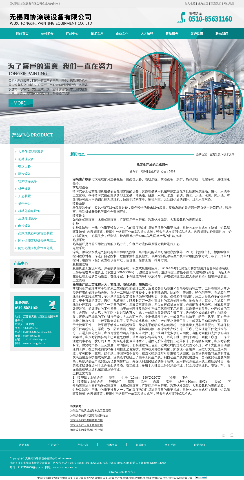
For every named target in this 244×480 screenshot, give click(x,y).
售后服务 (172, 33)
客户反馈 (197, 33)
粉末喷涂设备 (27, 181)
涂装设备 (102, 478)
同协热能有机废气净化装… (37, 248)
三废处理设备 (27, 218)
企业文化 (122, 33)
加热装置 (24, 196)
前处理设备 (26, 159)
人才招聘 (147, 33)
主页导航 (215, 154)
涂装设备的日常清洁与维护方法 (89, 415)
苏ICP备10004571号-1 (122, 471)
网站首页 (22, 33)
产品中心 (72, 33)
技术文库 (97, 33)
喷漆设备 (24, 174)
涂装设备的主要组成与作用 (86, 420)
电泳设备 (24, 166)
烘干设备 (24, 188)
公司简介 (47, 33)
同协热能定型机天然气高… (37, 240)
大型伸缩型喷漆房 (30, 151)
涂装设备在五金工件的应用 (86, 425)
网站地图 (229, 3)
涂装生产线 (90, 228)
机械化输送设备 (29, 211)
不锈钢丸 (97, 199)
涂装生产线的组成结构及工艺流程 (90, 410)
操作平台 (24, 203)
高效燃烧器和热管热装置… (37, 233)
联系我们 (216, 3)
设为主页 (202, 3)
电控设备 (24, 226)
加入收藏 (190, 3)
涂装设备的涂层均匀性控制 (86, 429)
